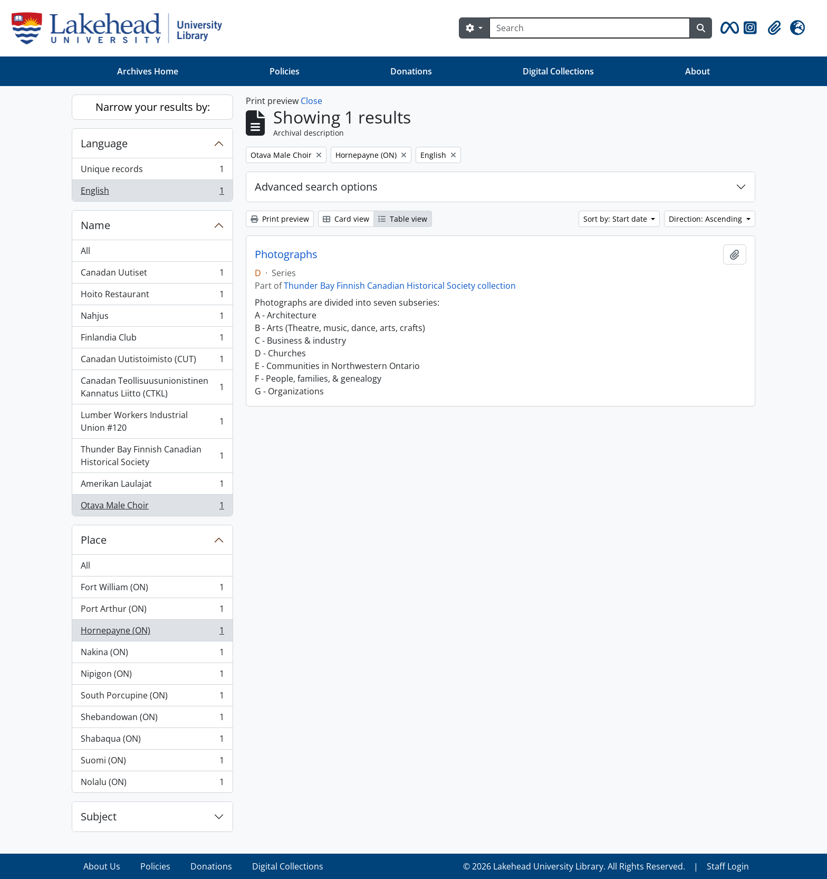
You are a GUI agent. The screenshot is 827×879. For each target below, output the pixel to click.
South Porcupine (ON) (152, 697)
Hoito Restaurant (152, 296)
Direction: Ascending (706, 219)
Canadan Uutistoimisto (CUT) (152, 361)
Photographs (286, 254)
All (85, 251)
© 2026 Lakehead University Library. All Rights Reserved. (574, 866)
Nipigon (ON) (152, 676)
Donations (411, 71)
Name (95, 225)
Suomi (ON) (152, 762)
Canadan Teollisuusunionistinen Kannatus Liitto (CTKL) (152, 387)
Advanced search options (316, 186)
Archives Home (147, 71)
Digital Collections (558, 71)
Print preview (280, 219)
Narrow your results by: (152, 107)
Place (94, 540)
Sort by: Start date (616, 219)
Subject (99, 816)
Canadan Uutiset (152, 274)
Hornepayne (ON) (152, 632)
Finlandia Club (152, 339)
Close (311, 101)
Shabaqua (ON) (152, 741)
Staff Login (728, 866)
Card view (346, 219)
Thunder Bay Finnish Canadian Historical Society (152, 455)
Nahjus (152, 318)
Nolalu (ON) (152, 784)
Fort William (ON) (152, 589)
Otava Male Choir (152, 507)
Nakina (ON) (152, 654)
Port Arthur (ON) (152, 611)
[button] (727, 28)
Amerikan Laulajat (152, 486)
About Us (101, 866)
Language (104, 143)
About (697, 71)
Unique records (152, 171)
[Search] (589, 28)
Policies (285, 71)
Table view (402, 219)
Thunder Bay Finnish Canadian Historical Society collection (400, 285)
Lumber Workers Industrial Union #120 (152, 421)
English (152, 192)
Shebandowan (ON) (152, 719)
